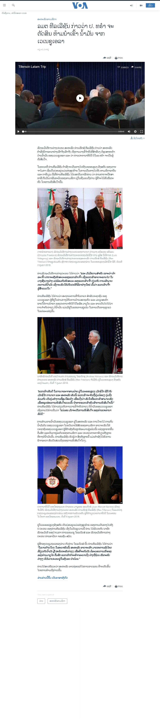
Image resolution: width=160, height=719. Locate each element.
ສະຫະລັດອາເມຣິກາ (46, 19)
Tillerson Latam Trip (32, 67)
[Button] (107, 58)
